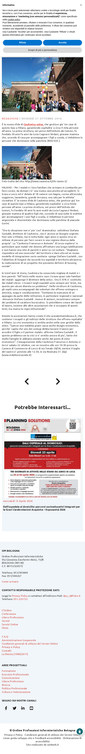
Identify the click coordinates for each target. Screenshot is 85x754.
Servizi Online (10, 624)
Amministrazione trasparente (19, 640)
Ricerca (6, 684)
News (5, 627)
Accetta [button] (62, 42)
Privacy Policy (20, 595)
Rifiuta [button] (22, 42)
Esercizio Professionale (15, 674)
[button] (80, 5)
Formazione (9, 670)
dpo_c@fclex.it (71, 595)
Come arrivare (10, 581)
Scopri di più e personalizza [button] (42, 50)
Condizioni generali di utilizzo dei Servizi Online (30, 643)
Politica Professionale (14, 688)
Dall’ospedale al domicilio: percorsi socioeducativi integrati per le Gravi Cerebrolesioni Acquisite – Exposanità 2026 (41, 508)
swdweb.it (53, 744)
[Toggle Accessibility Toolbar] (79, 731)
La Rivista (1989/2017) (15, 653)
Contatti (6, 650)
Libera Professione (13, 617)
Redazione (10, 118)
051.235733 (20, 598)
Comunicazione (11, 677)
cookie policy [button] (14, 19)
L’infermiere (9, 613)
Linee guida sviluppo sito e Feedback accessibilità (32, 737)
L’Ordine (7, 610)
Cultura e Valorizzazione (16, 691)
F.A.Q (5, 636)
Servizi (6, 620)
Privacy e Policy (11, 646)
